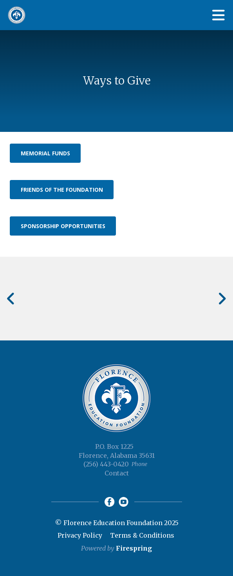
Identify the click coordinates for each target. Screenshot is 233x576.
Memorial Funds (45, 153)
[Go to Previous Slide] (11, 298)
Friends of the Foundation (62, 189)
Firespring (134, 548)
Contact (117, 473)
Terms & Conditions (142, 535)
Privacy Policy (80, 535)
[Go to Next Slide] (222, 298)
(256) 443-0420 (106, 464)
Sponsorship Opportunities (63, 226)
